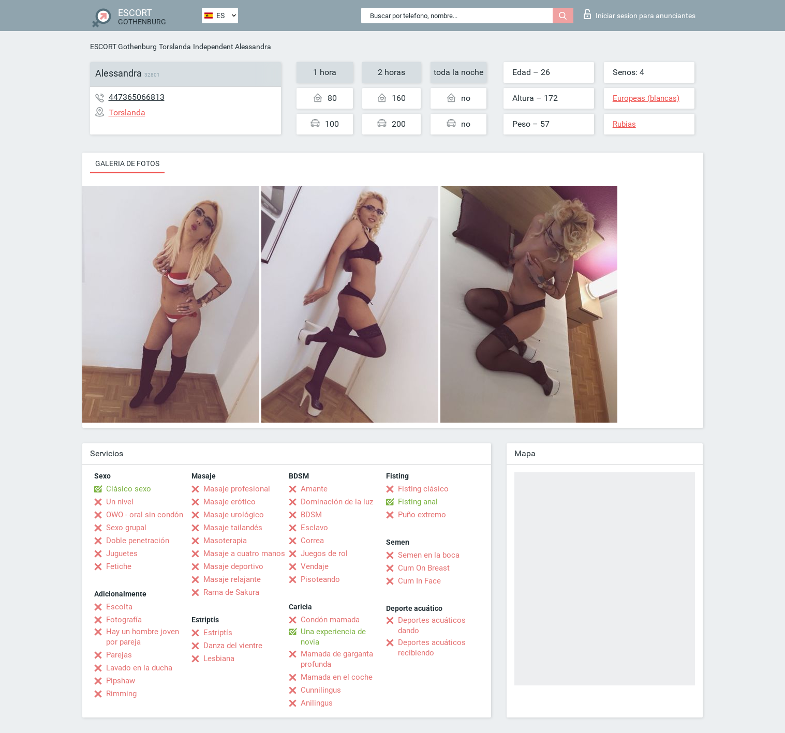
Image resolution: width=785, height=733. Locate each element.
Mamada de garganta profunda (337, 659)
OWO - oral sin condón (144, 514)
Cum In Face (419, 581)
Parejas (119, 655)
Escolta (119, 606)
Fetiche (118, 566)
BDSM (311, 514)
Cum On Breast (424, 568)
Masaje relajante (232, 579)
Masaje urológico (233, 514)
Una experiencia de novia (333, 637)
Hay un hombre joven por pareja (142, 637)
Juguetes (122, 553)
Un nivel (120, 501)
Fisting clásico (423, 488)
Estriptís (217, 632)
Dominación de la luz (337, 501)
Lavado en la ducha (139, 667)
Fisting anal (418, 501)
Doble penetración (137, 540)
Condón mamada (330, 619)
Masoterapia (225, 540)
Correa (312, 540)
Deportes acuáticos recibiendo (432, 647)
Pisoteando (320, 579)
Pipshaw (120, 680)
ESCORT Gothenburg (123, 46)
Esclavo (314, 527)
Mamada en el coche (337, 677)
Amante (314, 488)
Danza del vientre (232, 645)
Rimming (121, 693)
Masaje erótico (229, 501)
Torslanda (175, 46)
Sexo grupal (126, 527)
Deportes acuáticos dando (432, 625)
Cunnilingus (321, 690)
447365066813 (137, 97)
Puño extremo (422, 514)
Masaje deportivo (233, 566)
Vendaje (315, 566)
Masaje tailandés (232, 527)
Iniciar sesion (639, 14)
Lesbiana (218, 658)
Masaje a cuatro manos (244, 553)
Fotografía (124, 619)
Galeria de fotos (127, 163)
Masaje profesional (236, 488)
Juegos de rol (324, 553)
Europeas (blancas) (646, 98)
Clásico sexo (128, 488)
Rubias (624, 124)
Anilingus (317, 703)
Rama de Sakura (231, 592)
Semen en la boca (429, 555)
